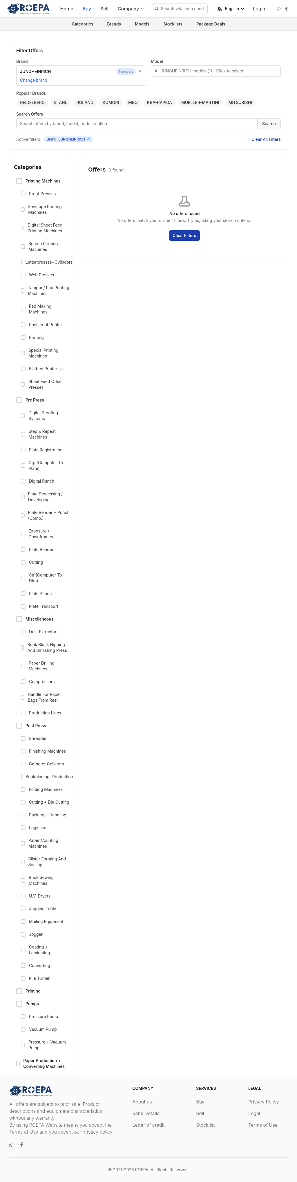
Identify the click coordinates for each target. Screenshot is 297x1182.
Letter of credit (148, 1125)
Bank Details (146, 1113)
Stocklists (172, 23)
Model (157, 61)
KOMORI (111, 102)
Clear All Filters (266, 139)
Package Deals (210, 23)
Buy (87, 9)
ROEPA (141, 1169)
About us (142, 1102)
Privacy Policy (263, 1102)
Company (131, 9)
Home (66, 9)
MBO (133, 102)
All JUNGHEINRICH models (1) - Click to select (199, 70)
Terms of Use (263, 1125)
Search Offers (29, 114)
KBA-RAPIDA (159, 102)
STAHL (60, 102)
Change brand (33, 80)
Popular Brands (31, 93)
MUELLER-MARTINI (200, 102)
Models (142, 23)
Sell (104, 9)
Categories (82, 23)
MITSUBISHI (240, 102)
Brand (22, 61)
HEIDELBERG (32, 102)
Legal (254, 1113)
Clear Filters (184, 235)
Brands (114, 23)
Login (259, 9)
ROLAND (85, 102)
